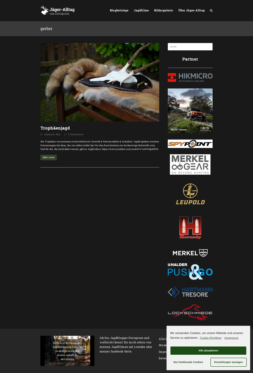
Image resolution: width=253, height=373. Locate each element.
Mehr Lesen (48, 157)
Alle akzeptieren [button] (208, 350)
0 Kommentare (75, 134)
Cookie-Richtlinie (210, 337)
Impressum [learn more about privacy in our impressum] (231, 337)
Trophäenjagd (55, 128)
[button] (211, 10)
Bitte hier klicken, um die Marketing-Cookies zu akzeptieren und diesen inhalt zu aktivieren (67, 351)
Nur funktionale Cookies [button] (188, 362)
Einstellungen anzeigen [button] (228, 362)
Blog (58, 134)
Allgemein (49, 134)
